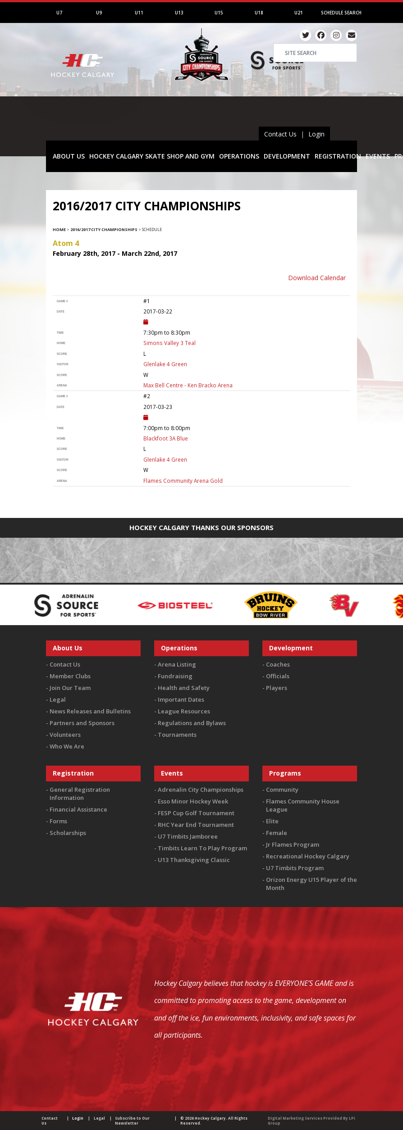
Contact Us (280, 134)
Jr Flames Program (292, 844)
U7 (59, 12)
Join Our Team (70, 688)
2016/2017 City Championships (103, 229)
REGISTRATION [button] (338, 156)
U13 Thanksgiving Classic (194, 860)
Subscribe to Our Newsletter (132, 1120)
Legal (58, 699)
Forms (58, 821)
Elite (272, 821)
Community (282, 789)
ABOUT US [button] (69, 156)
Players (276, 688)
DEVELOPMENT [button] (287, 156)
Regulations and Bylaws (192, 723)
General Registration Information (80, 793)
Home (59, 229)
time (60, 332)
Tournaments (177, 735)
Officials (277, 676)
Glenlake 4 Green (165, 364)
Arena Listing (177, 664)
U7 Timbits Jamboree (188, 836)
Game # (62, 301)
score (62, 353)
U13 (179, 12)
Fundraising (175, 676)
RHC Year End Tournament (196, 825)
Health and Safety (184, 688)
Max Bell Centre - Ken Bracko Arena (188, 385)
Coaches (278, 664)
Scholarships (68, 833)
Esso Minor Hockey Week (193, 801)
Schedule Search (341, 12)
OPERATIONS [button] (239, 156)
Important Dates (181, 699)
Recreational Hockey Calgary (307, 856)
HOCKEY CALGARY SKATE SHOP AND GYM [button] (152, 156)
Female (276, 833)
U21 (298, 12)
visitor (63, 364)
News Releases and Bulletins (90, 711)
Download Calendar (317, 277)
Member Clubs (70, 676)
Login (316, 134)
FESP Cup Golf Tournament (196, 813)
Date (60, 311)
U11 (139, 12)
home (61, 343)
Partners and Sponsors (82, 723)
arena (62, 385)
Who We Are (67, 746)
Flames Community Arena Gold (183, 480)
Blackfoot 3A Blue (165, 438)
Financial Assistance (78, 809)
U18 (259, 12)
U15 (219, 12)
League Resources (184, 711)
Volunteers (65, 735)
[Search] (315, 52)
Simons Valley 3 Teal (169, 342)
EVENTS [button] (378, 156)
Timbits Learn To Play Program (202, 848)
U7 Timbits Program (295, 868)
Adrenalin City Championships (200, 789)
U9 (99, 12)
